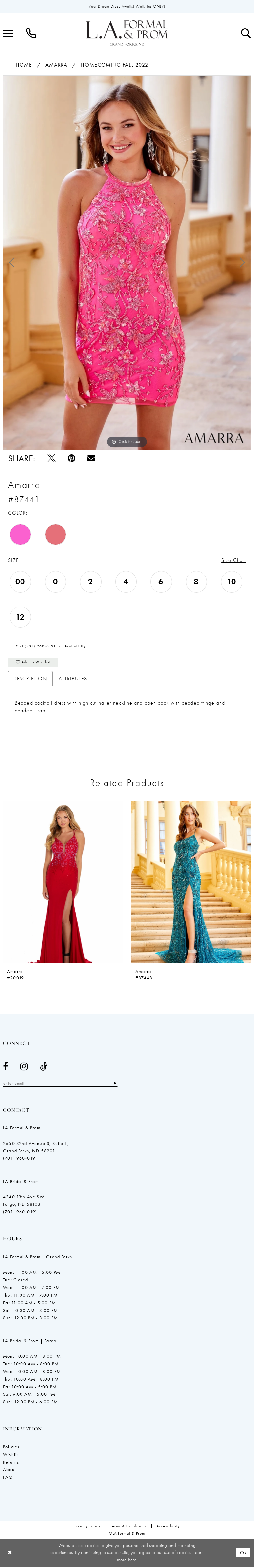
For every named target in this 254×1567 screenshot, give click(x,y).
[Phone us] (31, 33)
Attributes (73, 678)
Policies (11, 1447)
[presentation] (63, 882)
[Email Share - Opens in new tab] (91, 458)
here (132, 1559)
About (9, 1470)
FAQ (8, 1478)
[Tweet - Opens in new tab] (51, 458)
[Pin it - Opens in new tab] (71, 458)
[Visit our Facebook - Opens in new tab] (5, 1066)
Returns (11, 1463)
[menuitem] (31, 33)
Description (30, 678)
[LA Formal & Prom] (127, 33)
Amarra (56, 64)
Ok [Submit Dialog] (243, 1553)
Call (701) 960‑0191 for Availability (51, 646)
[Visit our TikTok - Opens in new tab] (44, 1066)
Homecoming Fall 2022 (114, 64)
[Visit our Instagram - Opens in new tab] (24, 1066)
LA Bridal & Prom (21, 1182)
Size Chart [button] (233, 560)
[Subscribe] (116, 1083)
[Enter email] (61, 1083)
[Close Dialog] (10, 1553)
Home (24, 64)
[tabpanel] (127, 263)
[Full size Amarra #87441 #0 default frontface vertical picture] (127, 263)
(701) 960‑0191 (20, 1159)
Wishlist (11, 1455)
